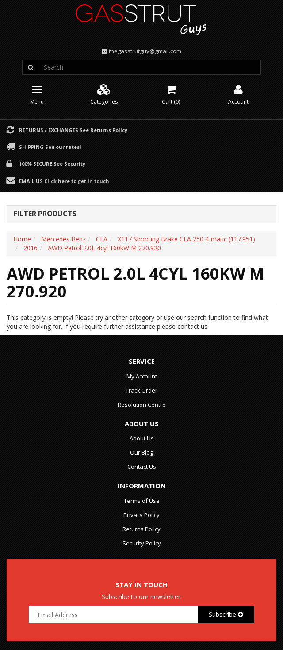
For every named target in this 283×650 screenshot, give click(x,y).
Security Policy (141, 543)
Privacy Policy (141, 515)
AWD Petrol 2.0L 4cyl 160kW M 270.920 (104, 248)
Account (238, 94)
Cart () (171, 94)
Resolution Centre (142, 405)
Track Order (141, 390)
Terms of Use (142, 501)
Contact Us (141, 467)
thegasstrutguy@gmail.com (145, 51)
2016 (30, 248)
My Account (141, 376)
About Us (142, 438)
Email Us (64, 181)
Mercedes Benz (63, 239)
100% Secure (52, 163)
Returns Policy (141, 529)
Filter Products (45, 214)
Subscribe (226, 614)
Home (22, 239)
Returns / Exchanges (73, 130)
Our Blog (141, 452)
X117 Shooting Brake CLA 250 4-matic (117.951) (186, 239)
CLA (101, 239)
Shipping (50, 147)
